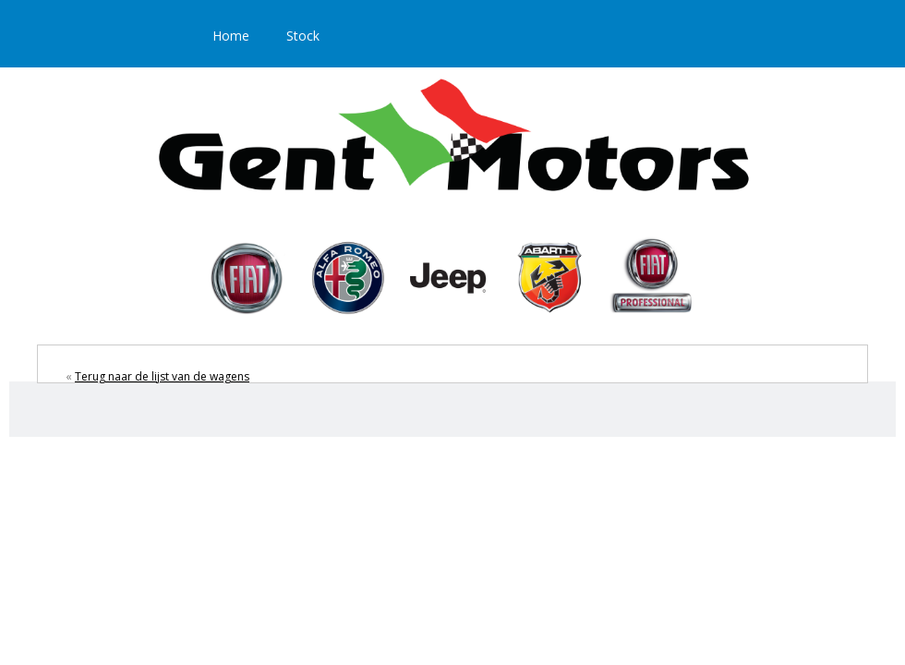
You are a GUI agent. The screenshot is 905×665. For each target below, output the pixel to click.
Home (230, 35)
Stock (303, 35)
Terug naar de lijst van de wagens (162, 376)
